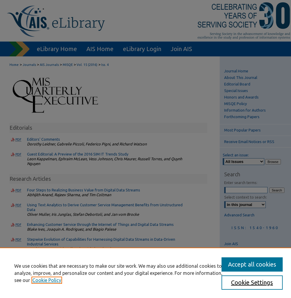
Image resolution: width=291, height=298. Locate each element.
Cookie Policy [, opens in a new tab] (46, 280)
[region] (145, 273)
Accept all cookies (252, 264)
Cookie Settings (252, 282)
